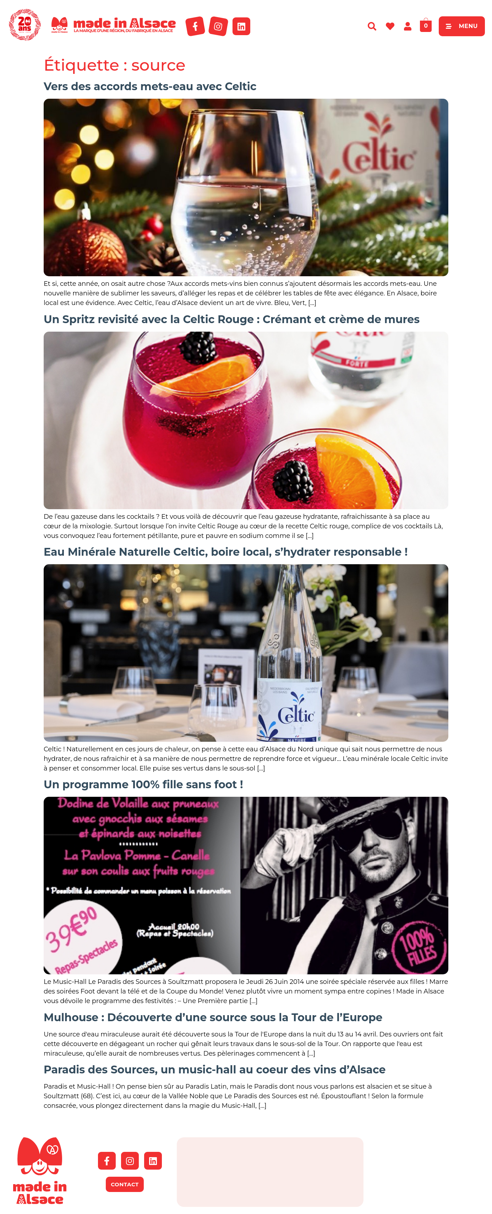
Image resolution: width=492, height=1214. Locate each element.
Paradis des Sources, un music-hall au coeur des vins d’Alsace (215, 1069)
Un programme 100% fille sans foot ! (143, 784)
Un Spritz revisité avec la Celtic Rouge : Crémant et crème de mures (232, 319)
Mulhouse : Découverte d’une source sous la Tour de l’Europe (213, 1017)
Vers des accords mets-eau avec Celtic (150, 86)
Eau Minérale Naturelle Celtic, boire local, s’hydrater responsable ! (226, 552)
